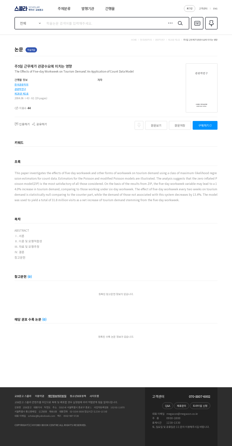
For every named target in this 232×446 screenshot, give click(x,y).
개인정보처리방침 (57, 396)
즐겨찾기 (139, 125)
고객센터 (203, 8)
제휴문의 (181, 406)
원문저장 (180, 125)
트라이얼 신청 (200, 406)
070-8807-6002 (199, 396)
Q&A (167, 406)
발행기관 (87, 8)
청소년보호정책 (78, 396)
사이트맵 (94, 396)
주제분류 (64, 8)
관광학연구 (20, 89)
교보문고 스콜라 (22, 396)
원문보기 (156, 125)
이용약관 (39, 396)
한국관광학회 (21, 84)
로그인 (189, 8)
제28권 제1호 (21, 93)
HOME (134, 39)
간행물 (110, 8)
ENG (215, 8)
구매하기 (203, 125)
